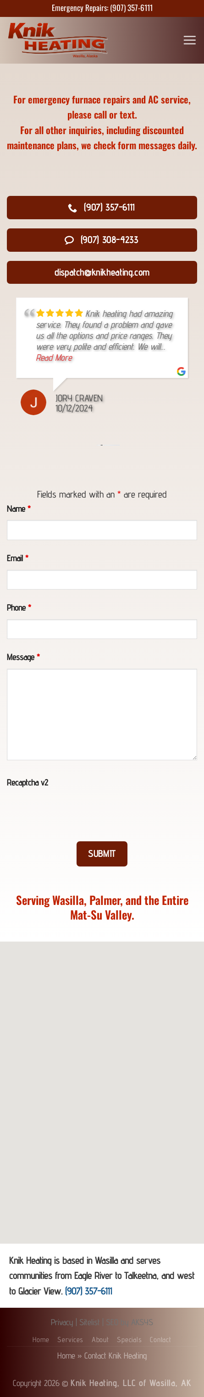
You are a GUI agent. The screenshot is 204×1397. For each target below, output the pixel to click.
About (100, 1339)
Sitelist (89, 1322)
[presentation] (76, 812)
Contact (160, 1339)
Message (23, 657)
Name (19, 509)
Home (41, 1339)
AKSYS (142, 1322)
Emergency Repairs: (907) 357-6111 (102, 7)
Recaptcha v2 (27, 782)
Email (17, 558)
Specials (129, 1339)
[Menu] (189, 40)
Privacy (62, 1322)
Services (70, 1339)
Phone (19, 607)
